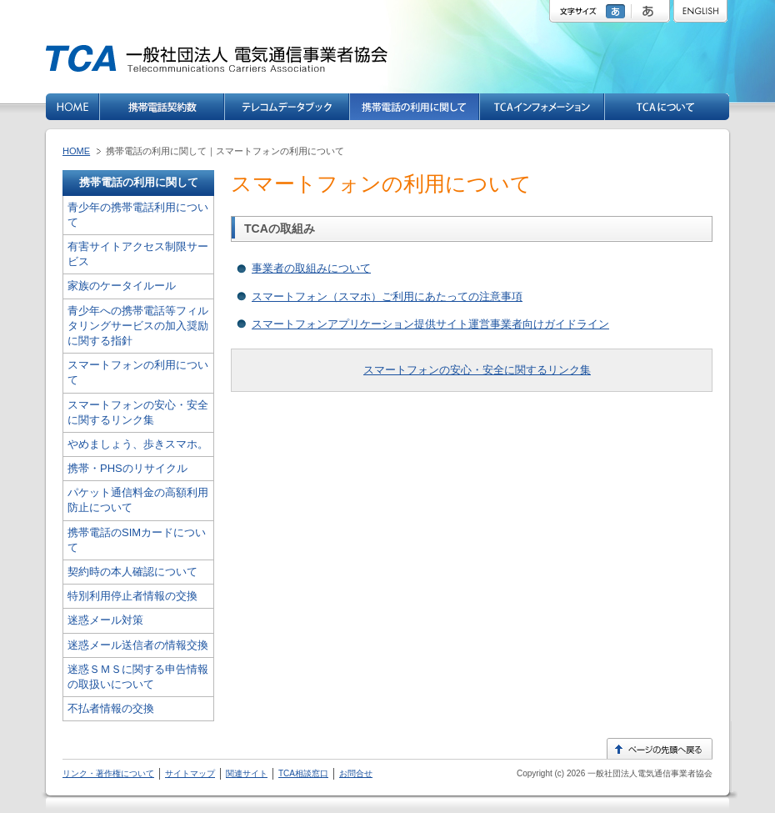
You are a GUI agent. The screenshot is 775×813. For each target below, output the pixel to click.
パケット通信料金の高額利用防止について (138, 500)
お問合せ (355, 773)
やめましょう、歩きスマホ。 (138, 444)
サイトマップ (190, 773)
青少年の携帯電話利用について (138, 214)
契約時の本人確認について (133, 571)
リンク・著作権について (108, 773)
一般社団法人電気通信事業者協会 (648, 773)
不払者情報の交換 (111, 708)
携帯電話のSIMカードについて (137, 540)
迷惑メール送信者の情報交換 (138, 645)
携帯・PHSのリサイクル (128, 468)
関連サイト (247, 773)
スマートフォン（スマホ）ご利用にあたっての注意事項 (387, 296)
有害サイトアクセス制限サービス (138, 254)
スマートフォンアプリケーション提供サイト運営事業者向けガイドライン (430, 324)
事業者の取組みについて (311, 268)
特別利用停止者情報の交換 (133, 596)
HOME (76, 151)
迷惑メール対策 (105, 620)
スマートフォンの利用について (138, 372)
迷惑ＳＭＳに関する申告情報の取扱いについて (138, 676)
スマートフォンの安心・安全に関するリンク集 (477, 370)
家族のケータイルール (122, 285)
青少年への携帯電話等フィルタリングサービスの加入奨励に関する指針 (138, 325)
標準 (617, 11)
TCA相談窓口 (303, 773)
